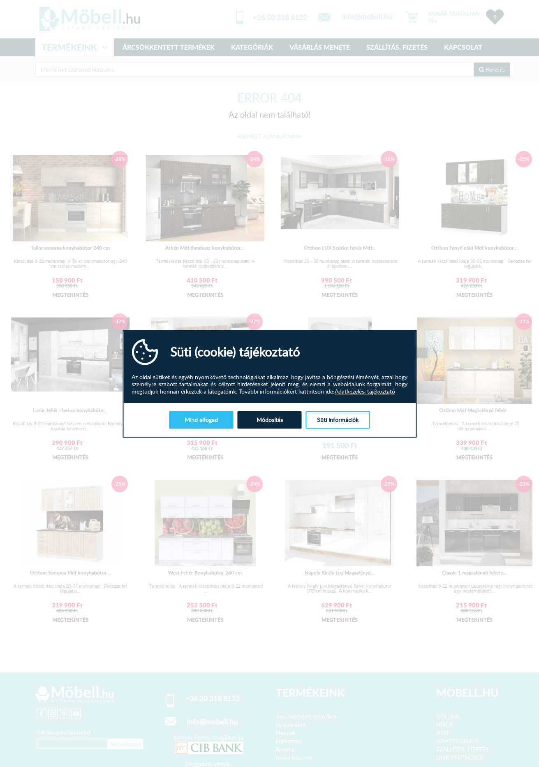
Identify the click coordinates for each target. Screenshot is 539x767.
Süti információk (338, 420)
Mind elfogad (201, 420)
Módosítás (270, 420)
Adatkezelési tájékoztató (365, 391)
